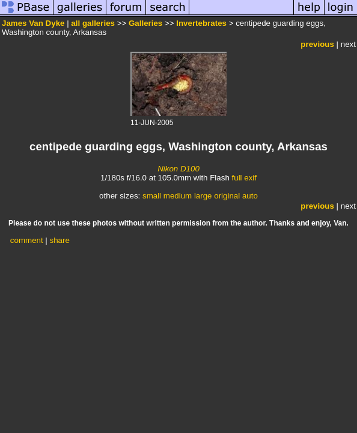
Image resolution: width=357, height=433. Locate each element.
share (60, 240)
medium (177, 195)
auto (250, 195)
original (227, 195)
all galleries (93, 23)
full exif (244, 177)
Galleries (145, 23)
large (203, 195)
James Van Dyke (33, 23)
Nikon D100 (178, 168)
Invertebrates (201, 23)
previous (317, 44)
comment (26, 240)
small (151, 195)
